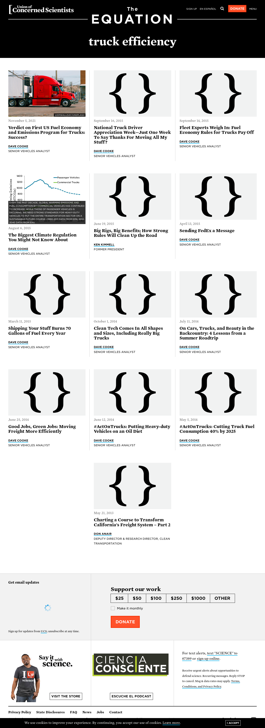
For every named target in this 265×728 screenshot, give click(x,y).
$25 (119, 598)
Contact (115, 712)
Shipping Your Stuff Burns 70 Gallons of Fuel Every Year (39, 331)
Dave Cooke (18, 146)
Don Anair (103, 533)
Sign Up (191, 8)
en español (208, 8)
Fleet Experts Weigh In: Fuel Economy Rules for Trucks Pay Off (216, 130)
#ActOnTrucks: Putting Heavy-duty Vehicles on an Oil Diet (132, 429)
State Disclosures (50, 712)
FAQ (73, 712)
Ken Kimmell (104, 244)
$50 (137, 598)
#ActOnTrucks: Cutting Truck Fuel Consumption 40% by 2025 (217, 429)
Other (222, 598)
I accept (233, 722)
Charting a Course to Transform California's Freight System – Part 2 (132, 522)
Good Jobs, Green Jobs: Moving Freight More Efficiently (42, 429)
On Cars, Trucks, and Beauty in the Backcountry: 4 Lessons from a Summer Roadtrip (216, 333)
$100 (156, 598)
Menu (253, 8)
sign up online (208, 659)
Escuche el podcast (131, 696)
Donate (237, 9)
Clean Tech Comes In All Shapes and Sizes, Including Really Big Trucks (128, 333)
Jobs (100, 712)
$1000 (198, 598)
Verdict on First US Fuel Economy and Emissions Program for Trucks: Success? (46, 132)
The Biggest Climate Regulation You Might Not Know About (42, 237)
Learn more (171, 723)
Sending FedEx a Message (207, 230)
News (87, 712)
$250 (176, 598)
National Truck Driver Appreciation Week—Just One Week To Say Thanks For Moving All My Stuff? (132, 135)
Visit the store (65, 696)
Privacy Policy (19, 712)
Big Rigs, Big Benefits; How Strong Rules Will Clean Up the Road (131, 233)
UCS (44, 631)
